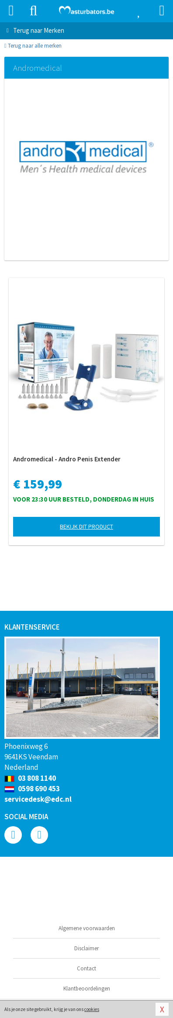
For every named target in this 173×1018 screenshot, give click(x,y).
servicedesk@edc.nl (38, 799)
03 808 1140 (30, 778)
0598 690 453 (32, 788)
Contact (86, 968)
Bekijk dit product (86, 526)
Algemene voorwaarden (87, 928)
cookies (91, 1009)
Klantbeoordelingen (86, 988)
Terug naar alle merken (33, 45)
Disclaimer (86, 948)
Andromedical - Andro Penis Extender (67, 459)
